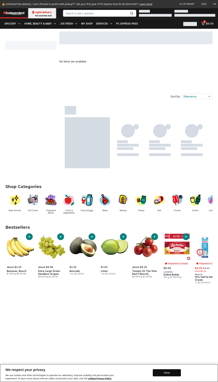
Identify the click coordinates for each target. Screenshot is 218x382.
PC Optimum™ (187, 4)
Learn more (145, 4)
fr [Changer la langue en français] (214, 4)
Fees (203, 4)
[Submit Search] (132, 13)
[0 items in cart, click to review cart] (207, 24)
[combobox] (99, 13)
